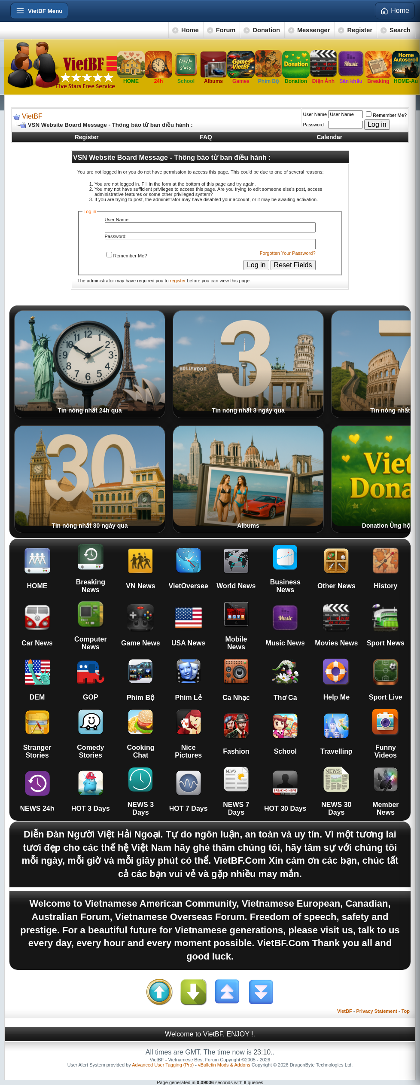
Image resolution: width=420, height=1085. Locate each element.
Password (313, 124)
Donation (266, 30)
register (178, 280)
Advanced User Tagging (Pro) (163, 1064)
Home (190, 30)
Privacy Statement (376, 1011)
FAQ (206, 137)
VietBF (32, 116)
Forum (226, 30)
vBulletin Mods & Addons (224, 1064)
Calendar (329, 137)
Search (400, 30)
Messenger (313, 30)
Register (359, 30)
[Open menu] (39, 11)
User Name (315, 114)
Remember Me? (386, 115)
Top (406, 1011)
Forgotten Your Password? (288, 253)
